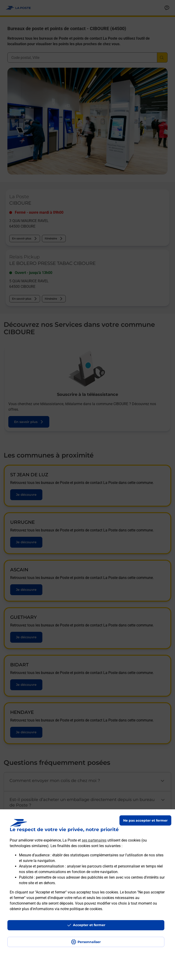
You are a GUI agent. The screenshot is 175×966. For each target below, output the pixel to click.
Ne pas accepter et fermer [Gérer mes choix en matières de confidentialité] (145, 820)
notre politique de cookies (81, 909)
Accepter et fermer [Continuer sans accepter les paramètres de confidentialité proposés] (89, 925)
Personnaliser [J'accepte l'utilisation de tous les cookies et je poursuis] (89, 942)
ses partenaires (94, 840)
